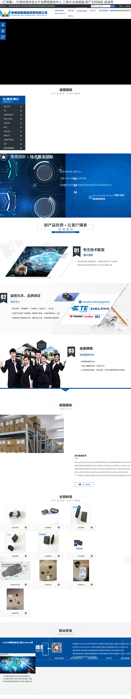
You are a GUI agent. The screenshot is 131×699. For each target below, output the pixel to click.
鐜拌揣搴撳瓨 (9, 148)
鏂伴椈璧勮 (103, 10)
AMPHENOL (9, 115)
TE (5, 111)
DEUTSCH (8, 119)
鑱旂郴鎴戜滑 (125, 10)
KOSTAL (7, 131)
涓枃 (121, 6)
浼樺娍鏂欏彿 (114, 10)
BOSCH (93, 10)
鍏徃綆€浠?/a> (71, 13)
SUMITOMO (8, 140)
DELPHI (7, 106)
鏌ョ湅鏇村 (87, 484)
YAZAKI (7, 123)
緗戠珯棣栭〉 (60, 10)
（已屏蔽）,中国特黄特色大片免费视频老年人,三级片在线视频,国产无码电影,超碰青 (56, 2)
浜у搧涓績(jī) (82, 11)
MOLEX (7, 136)
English (127, 6)
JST (5, 144)
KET (5, 127)
